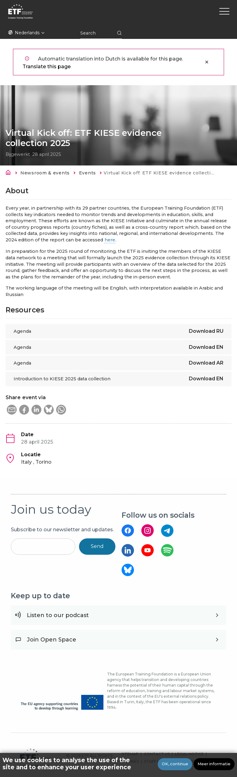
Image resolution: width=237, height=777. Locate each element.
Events (87, 173)
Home (10, 173)
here (110, 240)
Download (206, 331)
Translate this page (47, 66)
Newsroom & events (45, 173)
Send (97, 546)
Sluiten (206, 62)
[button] (12, 410)
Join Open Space (51, 639)
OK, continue (175, 764)
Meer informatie (214, 764)
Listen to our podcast (58, 615)
